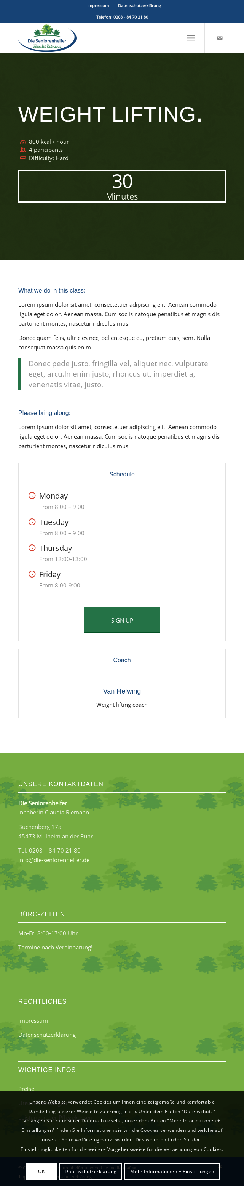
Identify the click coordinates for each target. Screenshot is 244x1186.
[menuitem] (98, 6)
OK (41, 1171)
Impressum (98, 5)
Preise (26, 1089)
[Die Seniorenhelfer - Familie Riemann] (101, 38)
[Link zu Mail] (220, 38)
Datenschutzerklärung (139, 5)
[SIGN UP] (122, 620)
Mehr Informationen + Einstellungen (172, 1171)
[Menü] (191, 38)
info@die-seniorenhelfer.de (53, 860)
